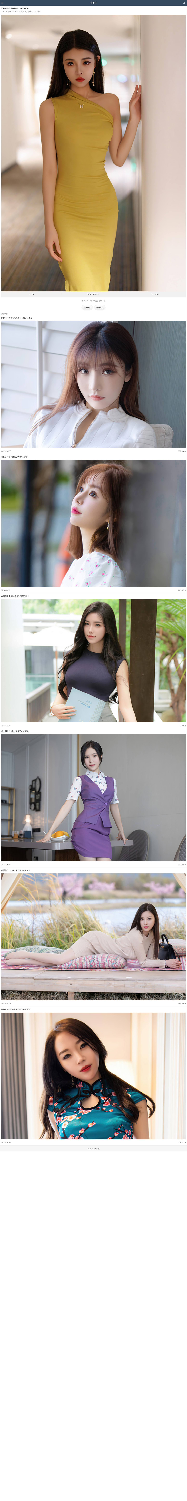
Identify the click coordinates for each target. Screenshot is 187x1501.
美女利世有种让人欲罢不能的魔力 (15, 731)
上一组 (31, 294)
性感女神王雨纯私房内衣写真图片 (15, 457)
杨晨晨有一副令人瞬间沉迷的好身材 (15, 870)
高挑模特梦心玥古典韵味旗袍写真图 (15, 1009)
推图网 (93, 3)
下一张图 (155, 294)
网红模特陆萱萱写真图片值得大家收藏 (16, 318)
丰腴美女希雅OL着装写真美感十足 (15, 596)
